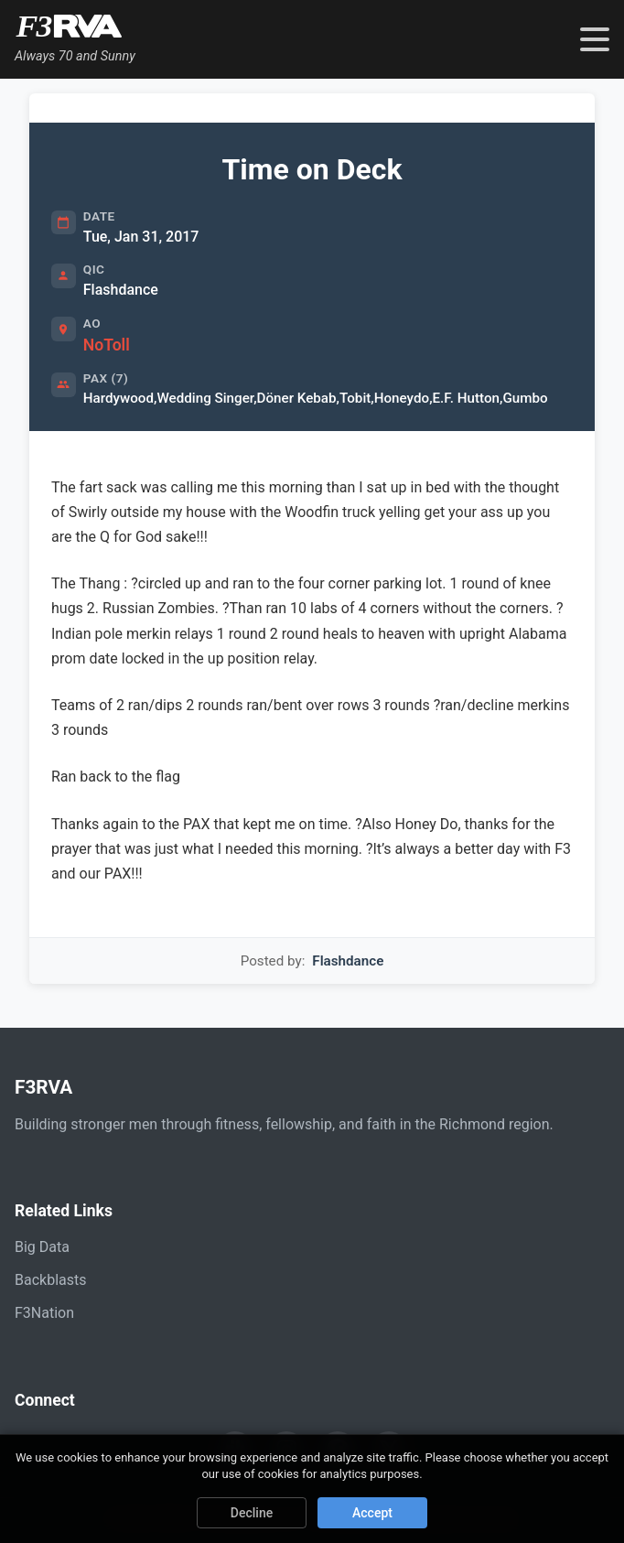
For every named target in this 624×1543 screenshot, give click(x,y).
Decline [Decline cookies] (252, 1512)
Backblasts (50, 1280)
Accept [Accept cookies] (372, 1512)
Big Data (42, 1247)
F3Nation (44, 1313)
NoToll (106, 345)
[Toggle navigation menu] (594, 39)
